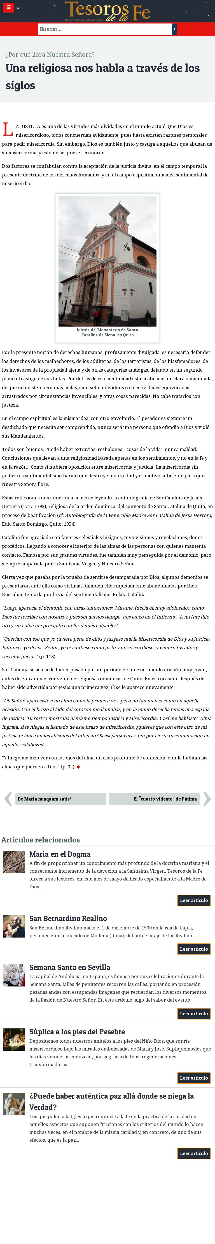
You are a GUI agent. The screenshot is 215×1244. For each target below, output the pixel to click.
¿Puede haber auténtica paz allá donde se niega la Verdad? (111, 1101)
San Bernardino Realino (68, 918)
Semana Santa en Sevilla (69, 967)
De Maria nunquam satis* (45, 799)
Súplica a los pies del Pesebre (77, 1031)
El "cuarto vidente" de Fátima (165, 799)
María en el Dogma (60, 854)
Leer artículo (194, 900)
